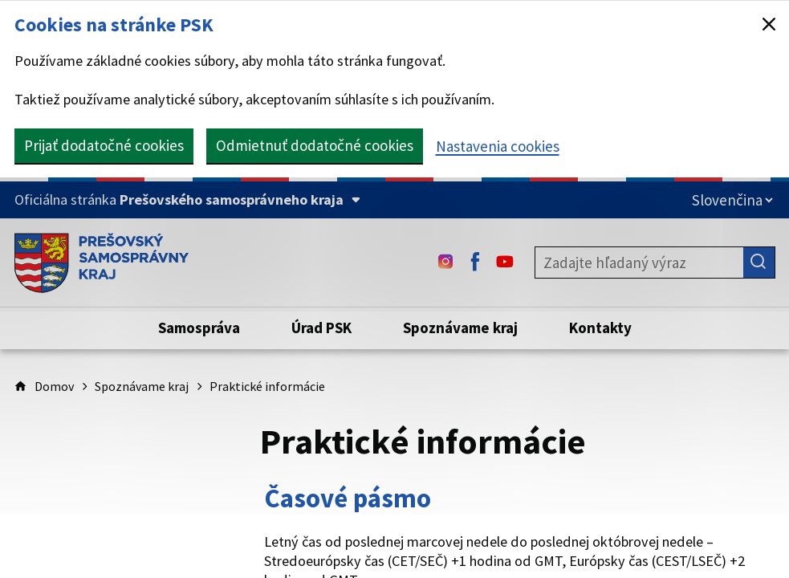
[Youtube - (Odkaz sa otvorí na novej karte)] (504, 262)
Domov (54, 386)
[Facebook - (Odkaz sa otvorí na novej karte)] (475, 262)
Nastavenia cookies (497, 146)
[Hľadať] (759, 262)
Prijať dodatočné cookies (104, 145)
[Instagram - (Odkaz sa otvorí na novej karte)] (445, 262)
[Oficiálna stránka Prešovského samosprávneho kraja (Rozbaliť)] (187, 200)
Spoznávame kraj (142, 386)
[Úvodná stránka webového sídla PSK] (101, 262)
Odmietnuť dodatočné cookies (314, 145)
